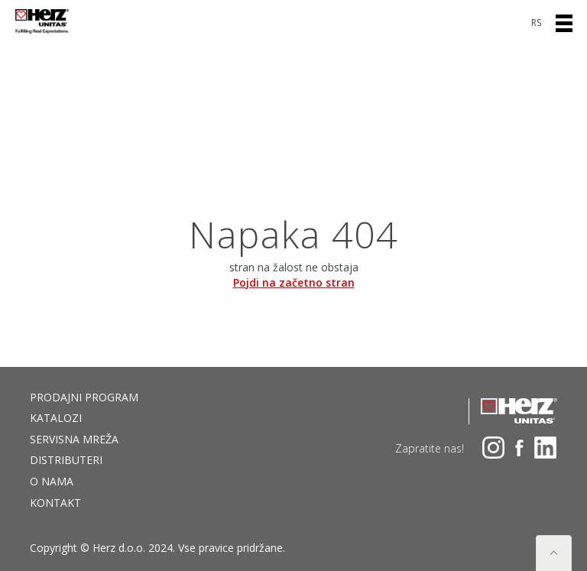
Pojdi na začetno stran (294, 282)
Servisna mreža (74, 439)
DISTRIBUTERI (66, 460)
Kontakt (55, 502)
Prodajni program (84, 397)
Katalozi (56, 417)
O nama (51, 481)
